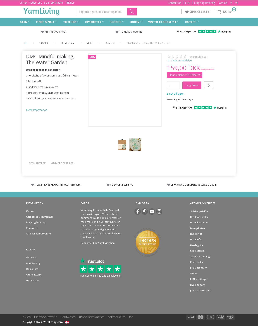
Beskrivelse (37, 163)
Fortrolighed (117, 317)
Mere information (36, 110)
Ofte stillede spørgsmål (39, 216)
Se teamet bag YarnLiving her (97, 242)
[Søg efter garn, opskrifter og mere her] (132, 11)
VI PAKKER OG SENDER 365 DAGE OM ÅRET (194, 184)
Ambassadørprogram (38, 233)
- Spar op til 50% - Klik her (47, 2)
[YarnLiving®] (41, 11)
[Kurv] (226, 11)
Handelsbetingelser (91, 317)
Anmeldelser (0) (63, 163)
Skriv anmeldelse (181, 60)
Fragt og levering (204, 2)
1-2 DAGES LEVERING (121, 184)
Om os (223, 2)
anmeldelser (199, 56)
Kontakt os (174, 2)
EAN (187, 2)
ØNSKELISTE (198, 11)
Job (131, 317)
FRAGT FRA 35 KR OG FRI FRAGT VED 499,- (58, 184)
